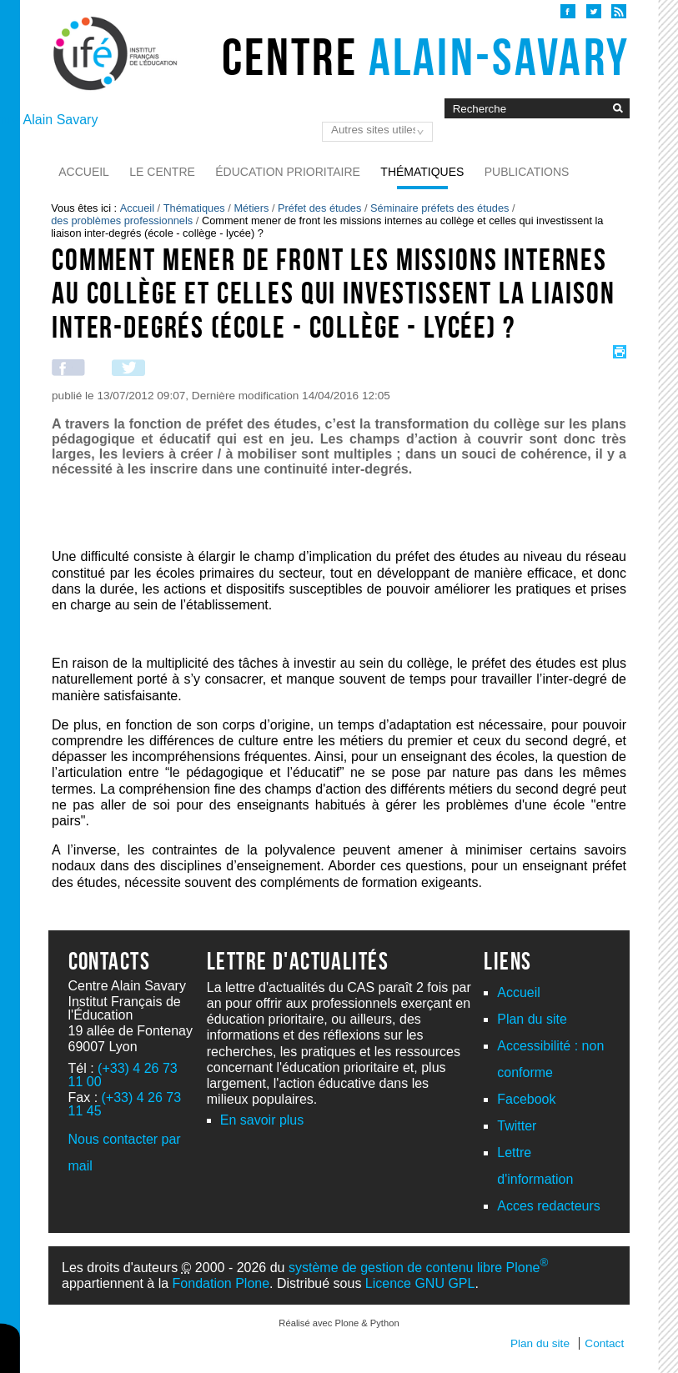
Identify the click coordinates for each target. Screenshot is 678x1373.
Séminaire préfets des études (439, 208)
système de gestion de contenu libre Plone (418, 1267)
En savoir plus (262, 1120)
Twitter (516, 1126)
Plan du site (532, 1019)
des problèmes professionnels (122, 220)
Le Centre (162, 171)
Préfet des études (319, 208)
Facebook (526, 1099)
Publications (527, 171)
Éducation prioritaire (287, 171)
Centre (426, 57)
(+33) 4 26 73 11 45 (125, 1104)
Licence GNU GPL (420, 1283)
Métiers (251, 208)
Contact (604, 1343)
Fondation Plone (221, 1283)
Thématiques (422, 171)
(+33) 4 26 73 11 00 (123, 1075)
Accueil (83, 171)
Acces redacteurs (548, 1206)
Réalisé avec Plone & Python (339, 1323)
